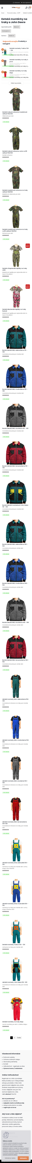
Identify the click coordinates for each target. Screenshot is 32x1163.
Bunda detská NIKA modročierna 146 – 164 (15, 584)
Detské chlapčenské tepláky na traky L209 (14, 269)
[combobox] (16, 27)
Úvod (2, 13)
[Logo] (16, 8)
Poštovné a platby (9, 1057)
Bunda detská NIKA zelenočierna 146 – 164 (15, 545)
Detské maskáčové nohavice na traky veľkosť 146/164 (15, 191)
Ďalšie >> (19, 1037)
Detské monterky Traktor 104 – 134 (13, 944)
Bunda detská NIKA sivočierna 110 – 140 (15, 428)
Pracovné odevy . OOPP (13, 13)
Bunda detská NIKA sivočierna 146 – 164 (15, 622)
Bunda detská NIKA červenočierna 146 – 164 (15, 661)
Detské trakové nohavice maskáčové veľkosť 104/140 (14, 113)
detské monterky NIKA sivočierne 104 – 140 (15, 782)
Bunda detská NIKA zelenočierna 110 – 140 (14, 351)
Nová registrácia (27, 2)
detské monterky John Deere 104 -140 (14, 982)
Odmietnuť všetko (10, 1158)
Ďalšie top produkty (16, 83)
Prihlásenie (17, 2)
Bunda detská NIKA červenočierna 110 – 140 (15, 467)
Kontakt (5, 1064)
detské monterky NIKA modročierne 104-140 (15, 741)
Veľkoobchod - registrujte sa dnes (14, 1066)
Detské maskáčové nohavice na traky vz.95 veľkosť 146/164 (15, 230)
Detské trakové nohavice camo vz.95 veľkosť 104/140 (14, 152)
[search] (26, 7)
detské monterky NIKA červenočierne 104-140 (14, 823)
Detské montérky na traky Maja (12, 1022)
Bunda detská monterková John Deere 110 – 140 (15, 506)
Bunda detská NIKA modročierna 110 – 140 (15, 390)
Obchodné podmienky (10, 1062)
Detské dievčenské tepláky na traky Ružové (14, 310)
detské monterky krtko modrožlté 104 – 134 (15, 904)
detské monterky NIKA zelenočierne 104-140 (15, 700)
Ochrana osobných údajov (11, 1059)
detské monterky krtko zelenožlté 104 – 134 (15, 863)
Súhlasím (23, 1158)
